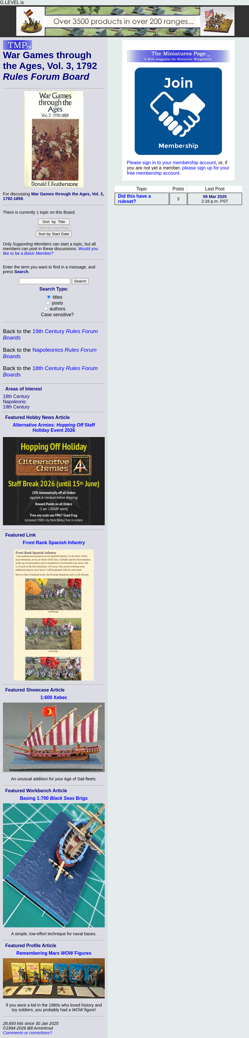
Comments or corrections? (27, 1032)
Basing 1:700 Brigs (54, 798)
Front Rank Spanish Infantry (54, 542)
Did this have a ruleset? (134, 199)
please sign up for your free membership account (178, 170)
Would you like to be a (50, 251)
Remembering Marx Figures (53, 953)
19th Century (16, 406)
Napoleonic (14, 401)
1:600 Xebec (53, 697)
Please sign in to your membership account (171, 162)
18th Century (16, 396)
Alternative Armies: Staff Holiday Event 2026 (54, 427)
